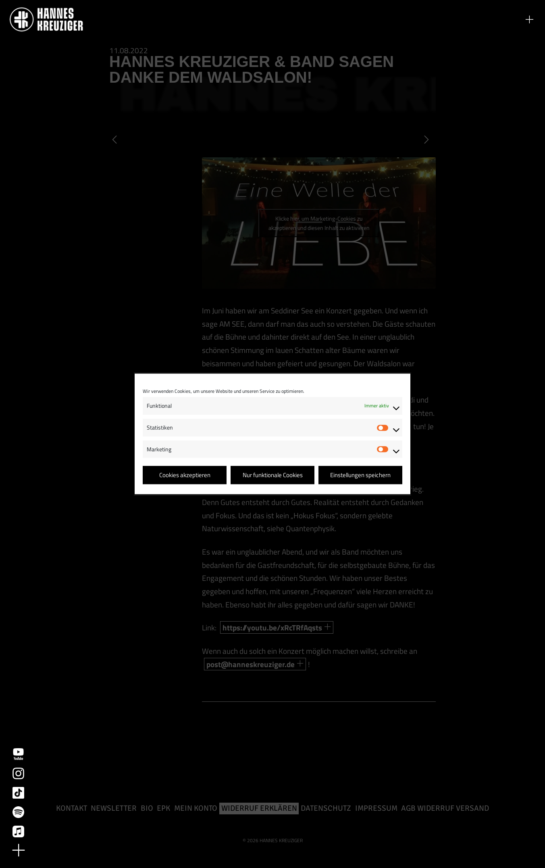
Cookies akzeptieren (184, 475)
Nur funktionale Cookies (273, 475)
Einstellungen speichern (360, 475)
